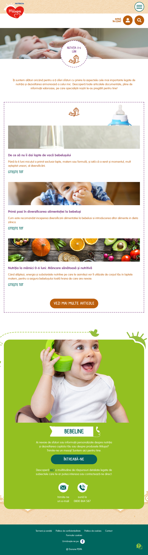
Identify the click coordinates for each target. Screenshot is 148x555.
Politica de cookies (92, 531)
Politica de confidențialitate (68, 531)
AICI (52, 470)
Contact (108, 531)
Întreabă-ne (74, 459)
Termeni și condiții (44, 531)
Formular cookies (74, 535)
